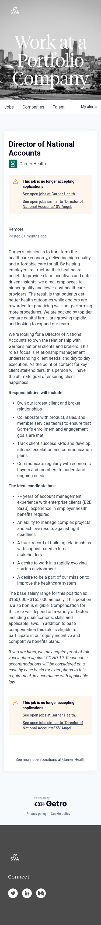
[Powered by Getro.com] (50, 802)
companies (33, 107)
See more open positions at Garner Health (50, 759)
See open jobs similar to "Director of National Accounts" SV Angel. (53, 204)
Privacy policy (36, 814)
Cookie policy (60, 814)
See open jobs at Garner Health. (49, 194)
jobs (9, 107)
